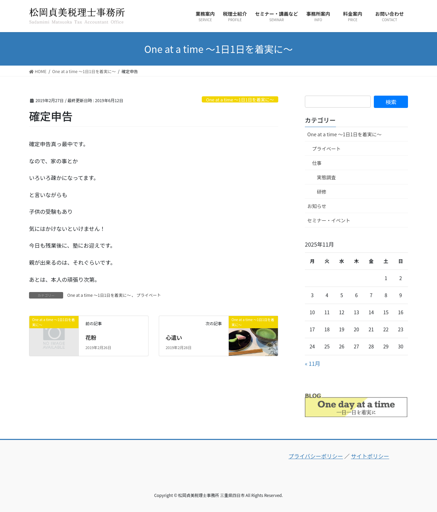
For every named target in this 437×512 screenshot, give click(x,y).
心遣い (174, 337)
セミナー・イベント (328, 220)
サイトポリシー (370, 456)
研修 (321, 191)
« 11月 (312, 363)
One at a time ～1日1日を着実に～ (240, 99)
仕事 (317, 163)
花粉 (90, 337)
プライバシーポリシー (315, 456)
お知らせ (316, 206)
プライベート (148, 295)
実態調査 (326, 177)
